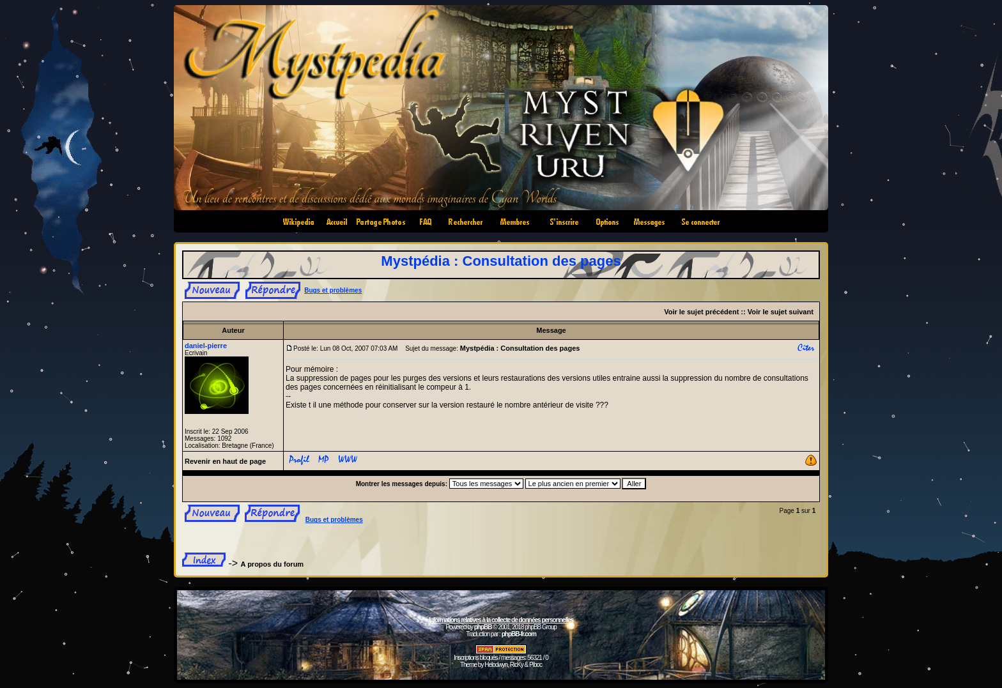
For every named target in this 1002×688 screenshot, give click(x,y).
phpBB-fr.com (519, 634)
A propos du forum (272, 564)
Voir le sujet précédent (701, 312)
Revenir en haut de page (225, 461)
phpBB (483, 627)
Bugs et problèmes (333, 290)
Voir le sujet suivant (780, 312)
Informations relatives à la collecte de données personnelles (501, 619)
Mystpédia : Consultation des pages (500, 261)
